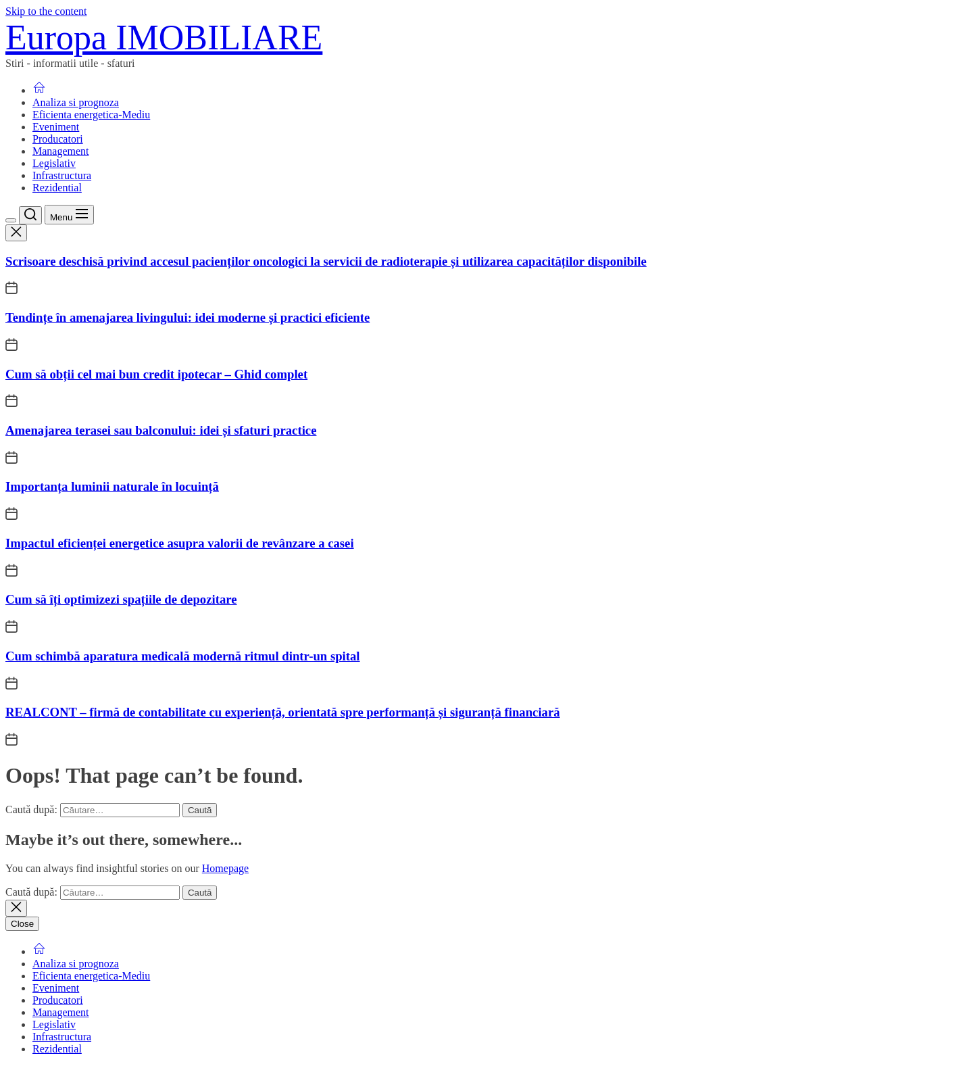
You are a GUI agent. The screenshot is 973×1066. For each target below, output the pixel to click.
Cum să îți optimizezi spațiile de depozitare (121, 599)
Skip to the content (45, 11)
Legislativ (54, 163)
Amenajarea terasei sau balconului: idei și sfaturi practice (160, 430)
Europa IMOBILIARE (163, 37)
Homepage (225, 868)
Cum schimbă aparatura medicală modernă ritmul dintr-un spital (182, 656)
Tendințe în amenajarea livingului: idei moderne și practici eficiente (187, 317)
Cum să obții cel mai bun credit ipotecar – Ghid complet (156, 374)
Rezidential (57, 187)
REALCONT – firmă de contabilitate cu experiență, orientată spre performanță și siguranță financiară (282, 712)
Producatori (57, 139)
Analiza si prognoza (75, 102)
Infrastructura (61, 175)
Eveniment (55, 126)
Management (60, 151)
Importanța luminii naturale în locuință (112, 486)
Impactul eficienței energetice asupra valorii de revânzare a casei (179, 543)
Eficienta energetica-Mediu (91, 114)
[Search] (30, 215)
